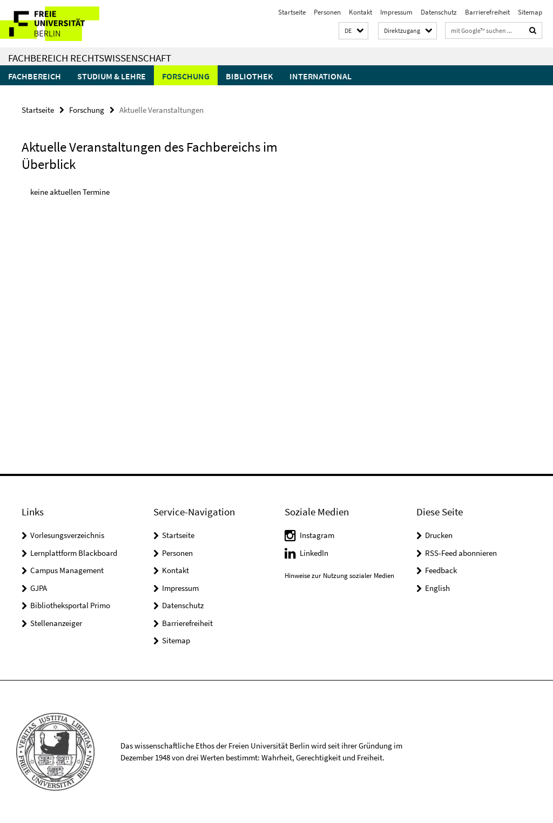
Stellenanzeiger (56, 623)
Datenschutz (439, 12)
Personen (327, 12)
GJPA (38, 588)
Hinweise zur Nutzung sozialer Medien (339, 575)
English (437, 588)
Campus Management (67, 570)
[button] (353, 31)
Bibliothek (249, 76)
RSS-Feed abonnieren (461, 553)
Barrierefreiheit (487, 12)
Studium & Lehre (111, 76)
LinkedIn (314, 553)
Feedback (441, 570)
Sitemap (530, 12)
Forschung (186, 76)
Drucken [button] (439, 535)
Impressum (396, 12)
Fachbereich (34, 76)
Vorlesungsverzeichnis (67, 535)
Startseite (292, 12)
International (320, 76)
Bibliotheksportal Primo (70, 605)
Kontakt (360, 12)
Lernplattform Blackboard (73, 553)
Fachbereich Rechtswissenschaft (89, 57)
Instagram (317, 535)
